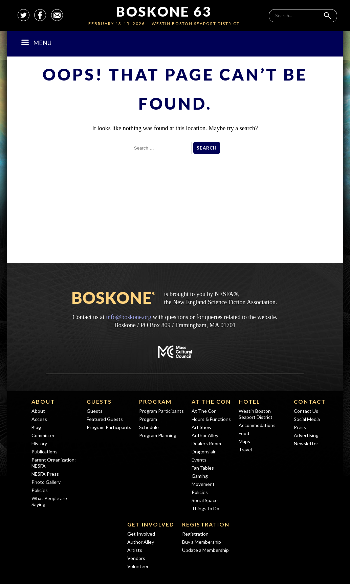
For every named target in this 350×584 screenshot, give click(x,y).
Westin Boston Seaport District (255, 414)
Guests (99, 401)
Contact (310, 401)
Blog (36, 427)
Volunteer (138, 566)
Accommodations (257, 425)
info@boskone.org (128, 317)
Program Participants (109, 427)
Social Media (307, 419)
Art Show (202, 427)
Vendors (136, 558)
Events (199, 460)
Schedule (149, 427)
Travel (245, 449)
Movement (203, 484)
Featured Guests (105, 419)
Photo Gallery (46, 482)
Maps (244, 441)
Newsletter (306, 443)
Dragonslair (204, 451)
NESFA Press (45, 474)
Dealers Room (206, 443)
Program (155, 401)
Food (244, 433)
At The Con (211, 401)
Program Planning (157, 435)
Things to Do (205, 508)
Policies (39, 490)
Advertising (306, 435)
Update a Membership (205, 550)
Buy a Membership (201, 542)
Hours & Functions (211, 419)
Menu (36, 42)
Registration (205, 524)
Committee (43, 435)
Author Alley (205, 435)
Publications (44, 451)
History (39, 443)
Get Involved (150, 524)
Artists (134, 550)
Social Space (205, 500)
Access (39, 419)
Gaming (200, 476)
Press (300, 427)
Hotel (249, 401)
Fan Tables (203, 468)
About (43, 401)
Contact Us (306, 411)
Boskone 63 (164, 11)
